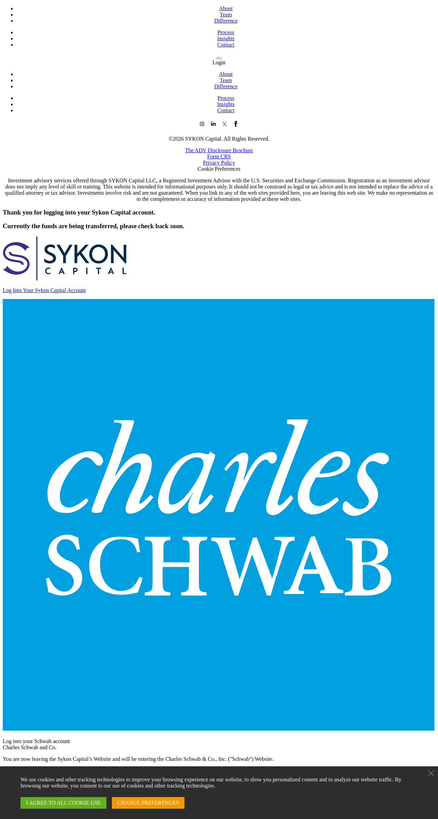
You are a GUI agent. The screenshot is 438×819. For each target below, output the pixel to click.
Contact (225, 45)
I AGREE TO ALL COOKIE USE (63, 803)
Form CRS (219, 156)
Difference (225, 21)
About (226, 8)
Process (226, 32)
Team (226, 14)
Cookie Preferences (219, 169)
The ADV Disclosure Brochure (219, 150)
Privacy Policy (219, 163)
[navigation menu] (219, 58)
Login (219, 62)
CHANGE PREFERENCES (148, 803)
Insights (226, 38)
